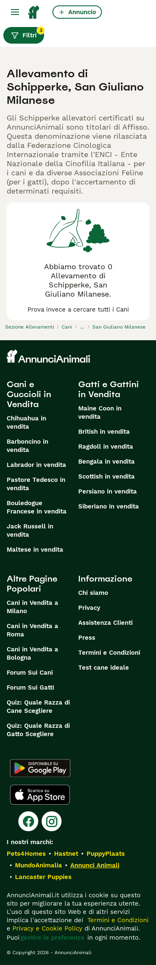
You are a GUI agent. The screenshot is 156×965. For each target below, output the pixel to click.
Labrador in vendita (36, 465)
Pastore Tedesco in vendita (36, 484)
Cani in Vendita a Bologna (32, 653)
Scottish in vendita (106, 476)
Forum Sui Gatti (30, 687)
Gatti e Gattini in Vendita (108, 389)
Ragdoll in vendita (105, 446)
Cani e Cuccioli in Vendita (29, 394)
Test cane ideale (103, 667)
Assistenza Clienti (105, 622)
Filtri (27, 33)
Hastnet (66, 853)
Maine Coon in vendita (99, 412)
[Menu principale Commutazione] (15, 12)
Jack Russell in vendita (30, 530)
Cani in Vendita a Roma (32, 630)
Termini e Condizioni (109, 652)
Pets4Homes (26, 853)
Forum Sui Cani (30, 672)
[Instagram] (52, 821)
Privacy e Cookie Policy (46, 928)
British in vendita (104, 431)
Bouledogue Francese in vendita (37, 507)
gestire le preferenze (52, 937)
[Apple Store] (40, 795)
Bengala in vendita (106, 461)
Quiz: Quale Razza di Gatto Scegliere (38, 730)
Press (86, 637)
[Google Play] (40, 768)
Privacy (89, 607)
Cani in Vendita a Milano (32, 607)
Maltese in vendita (35, 549)
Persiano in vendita (107, 491)
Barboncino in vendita (27, 446)
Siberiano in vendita (108, 506)
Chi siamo (93, 593)
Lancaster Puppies (43, 877)
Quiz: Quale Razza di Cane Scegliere (38, 707)
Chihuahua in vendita (26, 422)
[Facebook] (28, 821)
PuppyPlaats (106, 853)
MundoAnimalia (38, 865)
